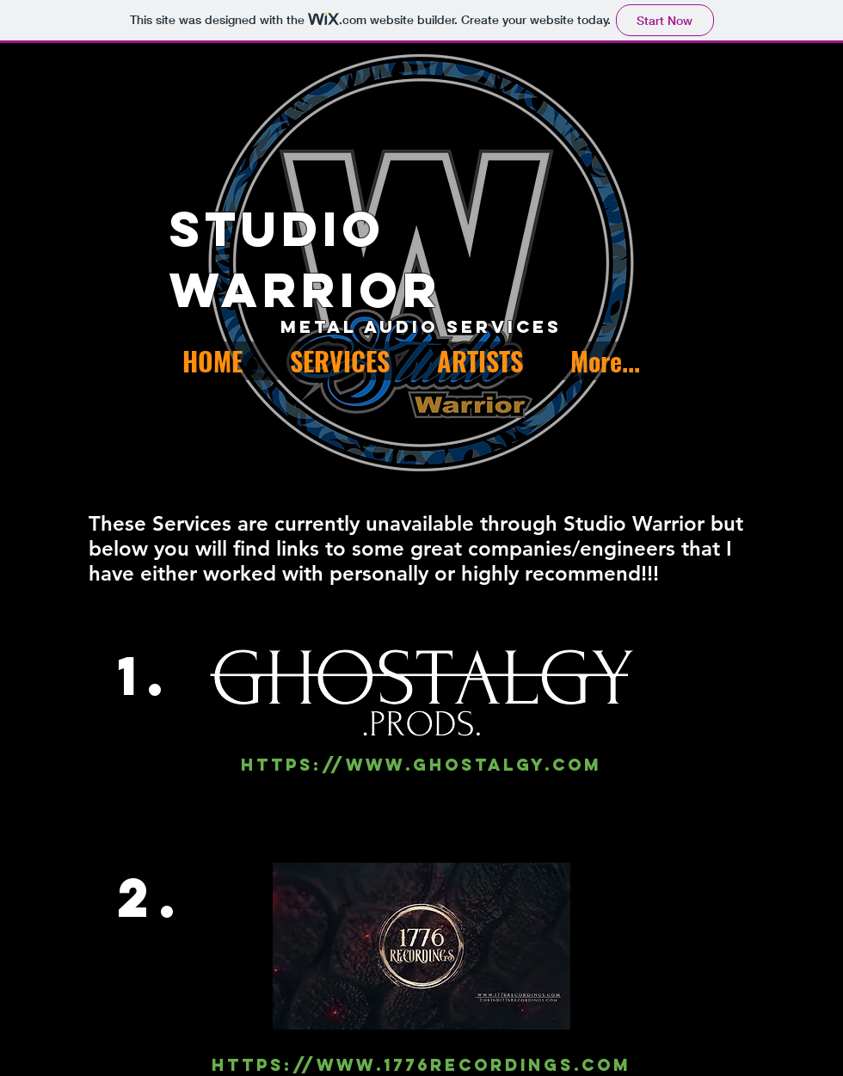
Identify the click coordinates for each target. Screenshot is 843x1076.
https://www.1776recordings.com (421, 1064)
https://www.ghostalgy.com (421, 764)
